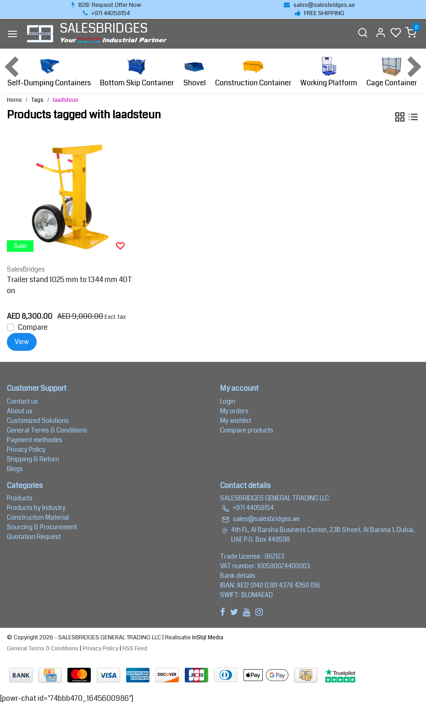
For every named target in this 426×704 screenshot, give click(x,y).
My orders (234, 411)
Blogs (15, 468)
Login (227, 401)
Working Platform (328, 71)
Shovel (194, 71)
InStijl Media (207, 637)
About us (20, 411)
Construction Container (253, 71)
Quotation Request (34, 536)
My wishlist (235, 420)
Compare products (246, 430)
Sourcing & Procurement (42, 527)
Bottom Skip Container (137, 71)
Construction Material (38, 517)
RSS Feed (134, 648)
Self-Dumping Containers (49, 71)
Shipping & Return (33, 459)
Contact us (22, 401)
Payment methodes (34, 439)
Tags (37, 100)
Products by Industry (36, 507)
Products (20, 498)
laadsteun (65, 100)
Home (14, 100)
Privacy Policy (26, 449)
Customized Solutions (38, 420)
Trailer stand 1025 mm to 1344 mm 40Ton (69, 285)
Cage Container (391, 71)
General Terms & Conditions (47, 430)
